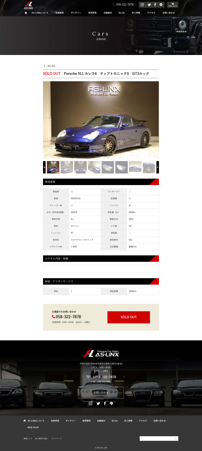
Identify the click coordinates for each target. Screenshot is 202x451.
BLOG (122, 13)
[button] (157, 167)
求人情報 (136, 13)
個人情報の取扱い (42, 439)
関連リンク (28, 439)
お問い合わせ (168, 13)
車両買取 (92, 13)
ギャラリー (76, 13)
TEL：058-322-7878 (101, 377)
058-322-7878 (68, 317)
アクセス (151, 13)
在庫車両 (60, 13)
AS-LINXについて (40, 13)
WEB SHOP (172, 6)
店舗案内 (108, 13)
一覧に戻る (50, 66)
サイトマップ (57, 439)
